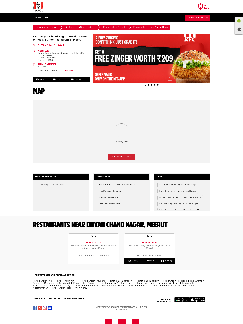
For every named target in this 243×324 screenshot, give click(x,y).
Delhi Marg (43, 185)
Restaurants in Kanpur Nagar (57, 286)
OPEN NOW (69, 70)
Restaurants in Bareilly (148, 281)
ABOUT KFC (39, 298)
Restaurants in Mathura (113, 286)
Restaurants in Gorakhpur (85, 283)
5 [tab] (158, 85)
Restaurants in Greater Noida (116, 283)
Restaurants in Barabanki (121, 281)
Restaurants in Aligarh (67, 281)
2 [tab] (148, 85)
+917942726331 (45, 67)
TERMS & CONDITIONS (74, 298)
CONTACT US (54, 298)
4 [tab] (154, 85)
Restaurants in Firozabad (174, 281)
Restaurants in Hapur (144, 283)
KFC (93, 235)
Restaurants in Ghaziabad (57, 283)
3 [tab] (151, 85)
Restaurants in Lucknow (87, 286)
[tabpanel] (151, 58)
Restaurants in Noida (61, 288)
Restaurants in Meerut (139, 286)
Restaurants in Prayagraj (93, 281)
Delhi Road (58, 185)
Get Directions (121, 157)
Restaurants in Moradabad (166, 286)
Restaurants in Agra (43, 281)
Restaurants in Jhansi (168, 283)
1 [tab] (145, 85)
